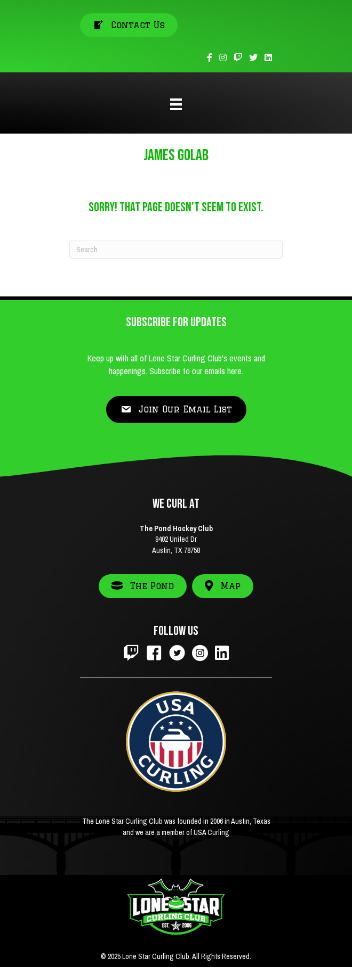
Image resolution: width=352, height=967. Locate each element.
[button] (176, 409)
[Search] (176, 250)
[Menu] (176, 104)
